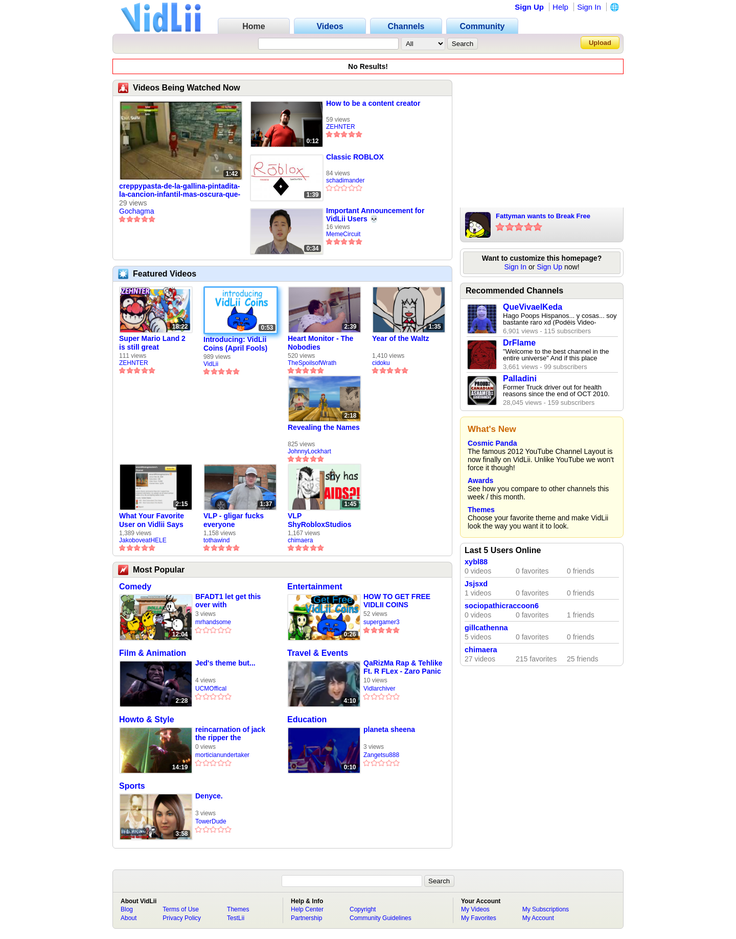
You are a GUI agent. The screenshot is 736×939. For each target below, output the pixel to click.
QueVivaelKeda (532, 307)
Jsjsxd (476, 584)
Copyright (363, 909)
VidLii (210, 364)
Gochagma (136, 211)
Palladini (520, 378)
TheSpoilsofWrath (312, 363)
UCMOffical (210, 688)
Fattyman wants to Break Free (543, 216)
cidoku (381, 363)
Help (560, 7)
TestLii (235, 918)
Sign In (589, 7)
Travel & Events (317, 653)
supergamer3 (381, 622)
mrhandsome (213, 622)
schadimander (345, 180)
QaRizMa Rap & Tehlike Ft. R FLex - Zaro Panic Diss (403, 667)
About (128, 918)
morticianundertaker (222, 755)
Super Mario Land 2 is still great (152, 342)
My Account (538, 918)
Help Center (307, 909)
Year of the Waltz (400, 338)
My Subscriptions (545, 909)
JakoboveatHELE (143, 540)
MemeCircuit (343, 234)
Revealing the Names (324, 427)
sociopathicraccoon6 (502, 606)
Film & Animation (152, 653)
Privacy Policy (182, 918)
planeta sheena (389, 729)
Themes (481, 510)
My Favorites (478, 918)
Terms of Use (181, 909)
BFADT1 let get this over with (228, 600)
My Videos (475, 909)
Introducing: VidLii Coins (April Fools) (235, 343)
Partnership (306, 918)
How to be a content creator (373, 103)
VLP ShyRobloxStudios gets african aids (319, 520)
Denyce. (209, 796)
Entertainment (314, 586)
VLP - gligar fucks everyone (233, 520)
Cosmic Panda (492, 443)
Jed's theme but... (225, 663)
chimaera (300, 540)
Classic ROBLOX (355, 157)
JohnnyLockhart (309, 451)
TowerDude (210, 821)
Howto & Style (146, 719)
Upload (600, 43)
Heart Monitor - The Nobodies (320, 342)
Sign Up (529, 7)
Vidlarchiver (379, 688)
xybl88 (476, 562)
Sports (132, 786)
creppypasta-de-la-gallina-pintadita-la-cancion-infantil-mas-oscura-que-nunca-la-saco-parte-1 (179, 190)
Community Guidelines (380, 918)
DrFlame (519, 342)
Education (307, 719)
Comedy (135, 586)
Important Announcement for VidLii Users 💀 (375, 215)
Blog (127, 909)
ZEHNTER (340, 126)
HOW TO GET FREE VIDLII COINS (396, 600)
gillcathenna (486, 628)
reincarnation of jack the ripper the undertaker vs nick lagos (230, 733)
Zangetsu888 (381, 755)
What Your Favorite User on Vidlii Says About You (151, 520)
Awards (480, 480)
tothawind (216, 540)
